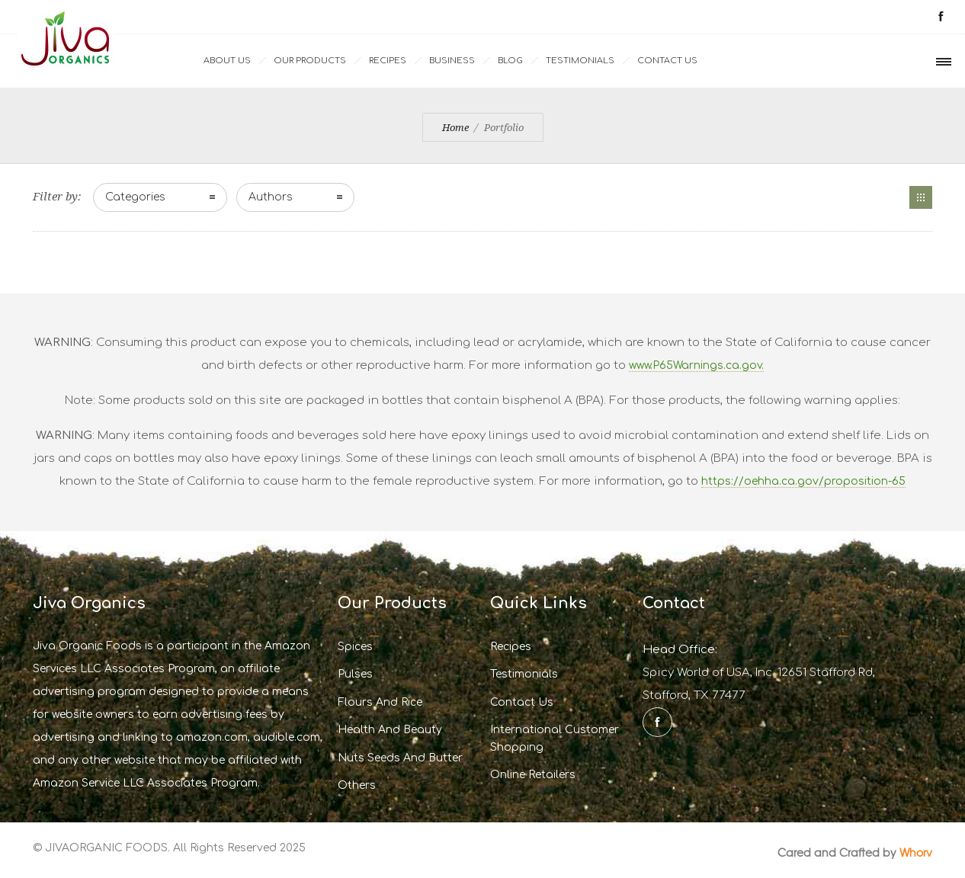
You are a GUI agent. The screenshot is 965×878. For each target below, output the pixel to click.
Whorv (915, 852)
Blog (510, 61)
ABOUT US (227, 61)
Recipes (387, 61)
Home (455, 127)
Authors (270, 197)
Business (452, 61)
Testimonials (580, 61)
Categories (135, 197)
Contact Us (667, 61)
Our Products (310, 61)
